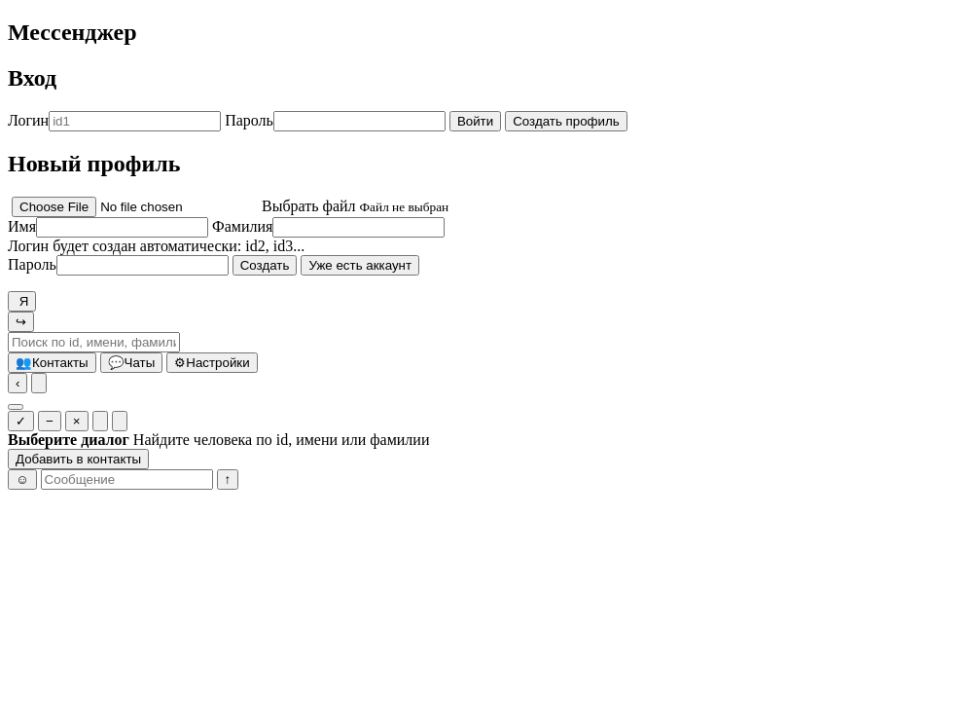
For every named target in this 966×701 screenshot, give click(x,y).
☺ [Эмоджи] (22, 479)
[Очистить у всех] (119, 421)
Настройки (211, 362)
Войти (475, 121)
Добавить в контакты (78, 459)
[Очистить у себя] (100, 421)
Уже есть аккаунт (359, 265)
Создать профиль (566, 121)
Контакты (52, 362)
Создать (265, 265)
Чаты (132, 362)
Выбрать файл (309, 206)
